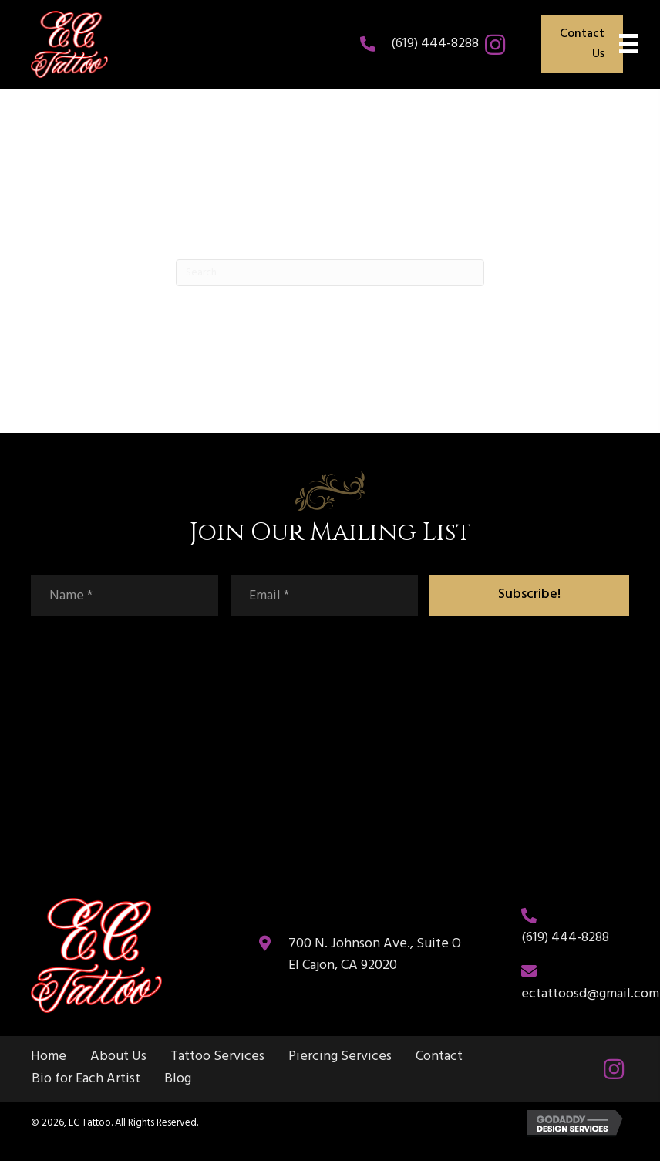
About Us (118, 1057)
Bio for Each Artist (86, 1079)
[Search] (330, 272)
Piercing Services (340, 1057)
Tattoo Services (217, 1057)
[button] (495, 44)
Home (48, 1057)
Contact (439, 1057)
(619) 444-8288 (435, 43)
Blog (177, 1079)
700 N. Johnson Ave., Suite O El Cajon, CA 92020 (374, 955)
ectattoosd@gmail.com (590, 994)
